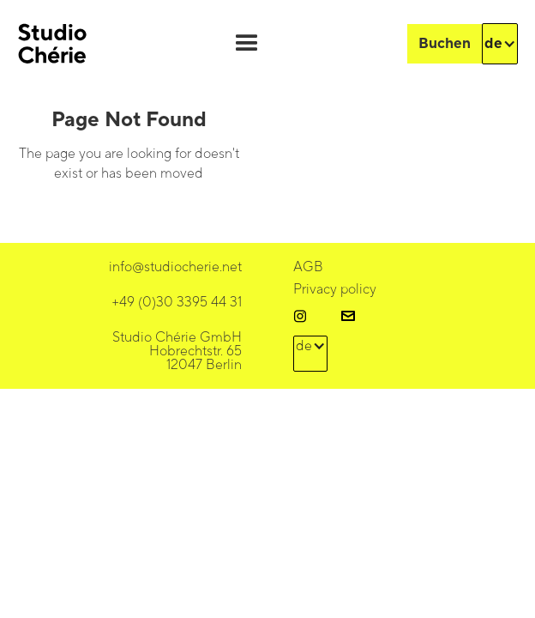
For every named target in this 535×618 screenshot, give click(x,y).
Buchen (444, 43)
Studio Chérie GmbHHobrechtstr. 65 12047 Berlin (177, 351)
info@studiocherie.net (175, 267)
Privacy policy (334, 289)
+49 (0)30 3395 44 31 (176, 302)
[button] (247, 44)
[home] (52, 43)
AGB (308, 267)
